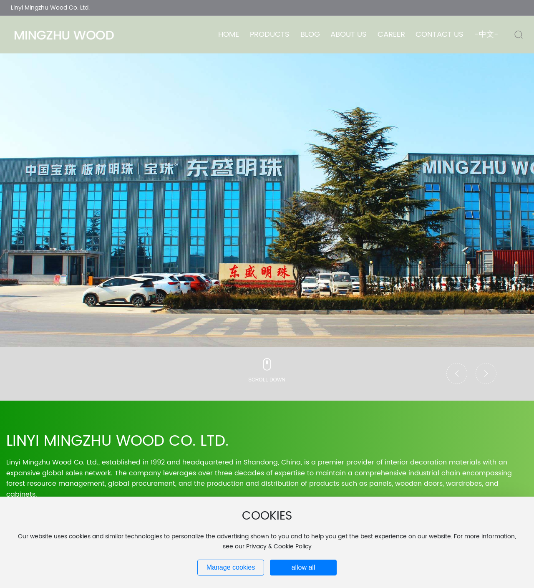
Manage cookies (231, 567)
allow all (303, 567)
